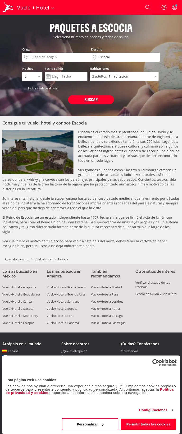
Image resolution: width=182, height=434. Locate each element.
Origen (27, 49)
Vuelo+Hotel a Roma (105, 308)
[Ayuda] (164, 7)
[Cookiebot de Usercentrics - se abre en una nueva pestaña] (156, 362)
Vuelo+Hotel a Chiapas (18, 323)
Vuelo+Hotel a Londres (107, 301)
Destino (96, 49)
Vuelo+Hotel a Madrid (106, 287)
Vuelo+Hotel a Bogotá (62, 308)
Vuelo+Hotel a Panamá (63, 323)
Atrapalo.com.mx (17, 259)
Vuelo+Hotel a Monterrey (20, 316)
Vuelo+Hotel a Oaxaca (17, 308)
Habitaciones (99, 68)
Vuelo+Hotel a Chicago (107, 316)
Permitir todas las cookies (148, 424)
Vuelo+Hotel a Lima (60, 316)
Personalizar (90, 424)
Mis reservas (129, 351)
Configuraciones (153, 410)
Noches (27, 68)
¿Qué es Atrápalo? (74, 351)
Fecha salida (54, 68)
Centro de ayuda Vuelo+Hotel (156, 294)
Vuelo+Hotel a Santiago (63, 301)
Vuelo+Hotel (43, 259)
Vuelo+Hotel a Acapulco (19, 287)
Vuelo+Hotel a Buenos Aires (66, 294)
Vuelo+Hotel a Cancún (18, 301)
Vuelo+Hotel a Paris (104, 294)
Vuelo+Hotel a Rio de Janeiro (66, 287)
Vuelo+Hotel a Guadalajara (21, 294)
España (13, 351)
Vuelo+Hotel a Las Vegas (108, 323)
